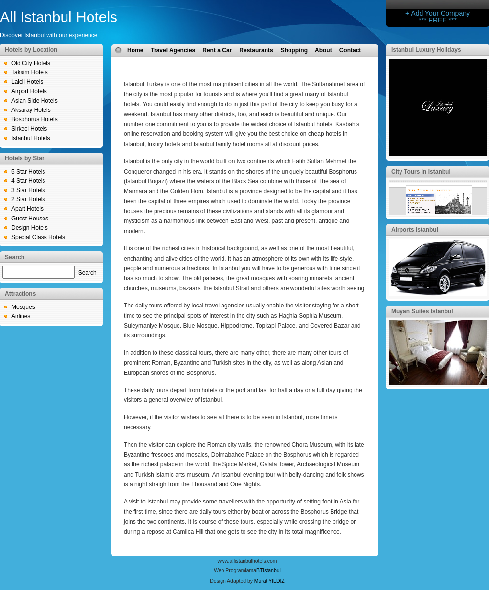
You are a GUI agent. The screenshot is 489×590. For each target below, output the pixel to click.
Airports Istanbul (414, 229)
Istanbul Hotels (30, 138)
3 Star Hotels (28, 190)
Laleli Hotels (27, 81)
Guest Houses (29, 218)
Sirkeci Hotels (29, 128)
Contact (350, 50)
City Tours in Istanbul (421, 171)
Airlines (20, 316)
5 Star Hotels (28, 171)
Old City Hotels (30, 63)
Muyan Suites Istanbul (422, 311)
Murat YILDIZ (269, 581)
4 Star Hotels (28, 180)
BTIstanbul (268, 570)
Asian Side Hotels (34, 100)
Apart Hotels (27, 208)
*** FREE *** (438, 20)
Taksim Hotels (29, 72)
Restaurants (256, 50)
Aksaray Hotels (31, 110)
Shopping (294, 50)
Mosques (23, 307)
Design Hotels (29, 227)
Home (135, 50)
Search (87, 272)
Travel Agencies (173, 50)
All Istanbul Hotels (58, 17)
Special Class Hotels (38, 237)
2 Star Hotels (28, 199)
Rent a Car (217, 50)
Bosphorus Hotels (34, 119)
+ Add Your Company (437, 13)
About (323, 50)
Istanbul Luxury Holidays (426, 49)
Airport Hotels (29, 91)
